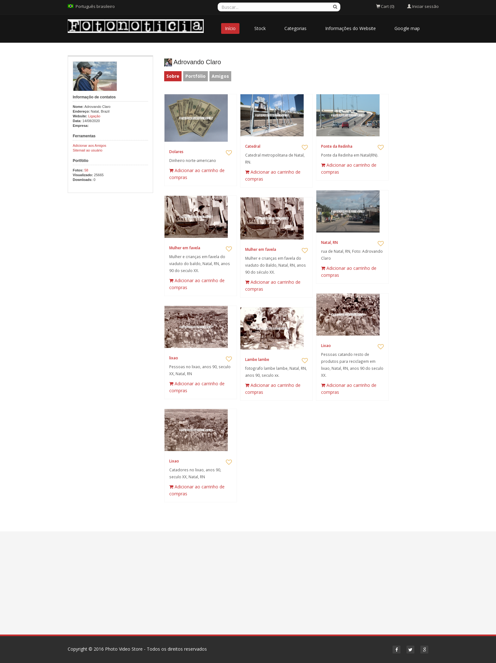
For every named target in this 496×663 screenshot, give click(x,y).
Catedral (252, 146)
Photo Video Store (124, 649)
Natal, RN (329, 242)
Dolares (176, 151)
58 (86, 170)
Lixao (326, 345)
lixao (173, 358)
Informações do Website (350, 28)
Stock (260, 28)
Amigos (220, 76)
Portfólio (195, 76)
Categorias (295, 28)
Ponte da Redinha (336, 146)
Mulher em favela (184, 248)
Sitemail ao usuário (87, 150)
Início (230, 28)
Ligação (94, 116)
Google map (407, 28)
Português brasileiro (95, 6)
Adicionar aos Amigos (89, 145)
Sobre (172, 76)
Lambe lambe (257, 359)
